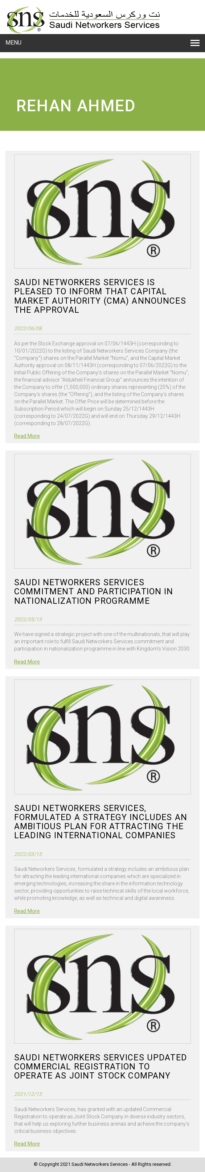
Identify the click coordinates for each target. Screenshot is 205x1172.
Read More (27, 436)
